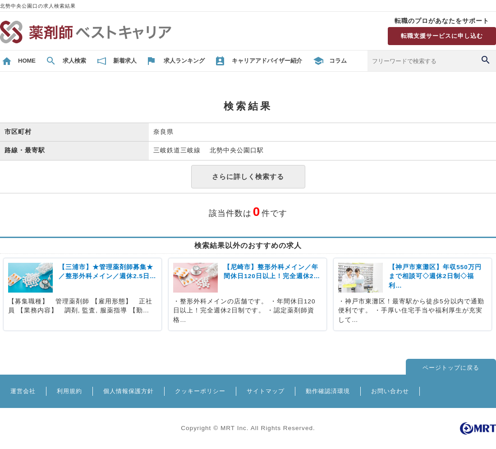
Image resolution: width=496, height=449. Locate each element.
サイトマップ (266, 391)
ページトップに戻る (451, 367)
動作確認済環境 (328, 391)
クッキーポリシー (200, 391)
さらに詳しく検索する (248, 176)
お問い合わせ (390, 391)
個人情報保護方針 (128, 391)
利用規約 (69, 391)
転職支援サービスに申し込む (442, 35)
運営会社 (23, 391)
